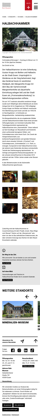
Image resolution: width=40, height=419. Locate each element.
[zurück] (27, 297)
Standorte (12, 17)
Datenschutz (6, 415)
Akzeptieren (7, 405)
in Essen (20, 17)
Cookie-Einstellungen (11, 409)
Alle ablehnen (19, 405)
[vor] (36, 297)
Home (4, 17)
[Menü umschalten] (36, 6)
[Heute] (28, 5)
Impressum (15, 415)
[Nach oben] (36, 341)
